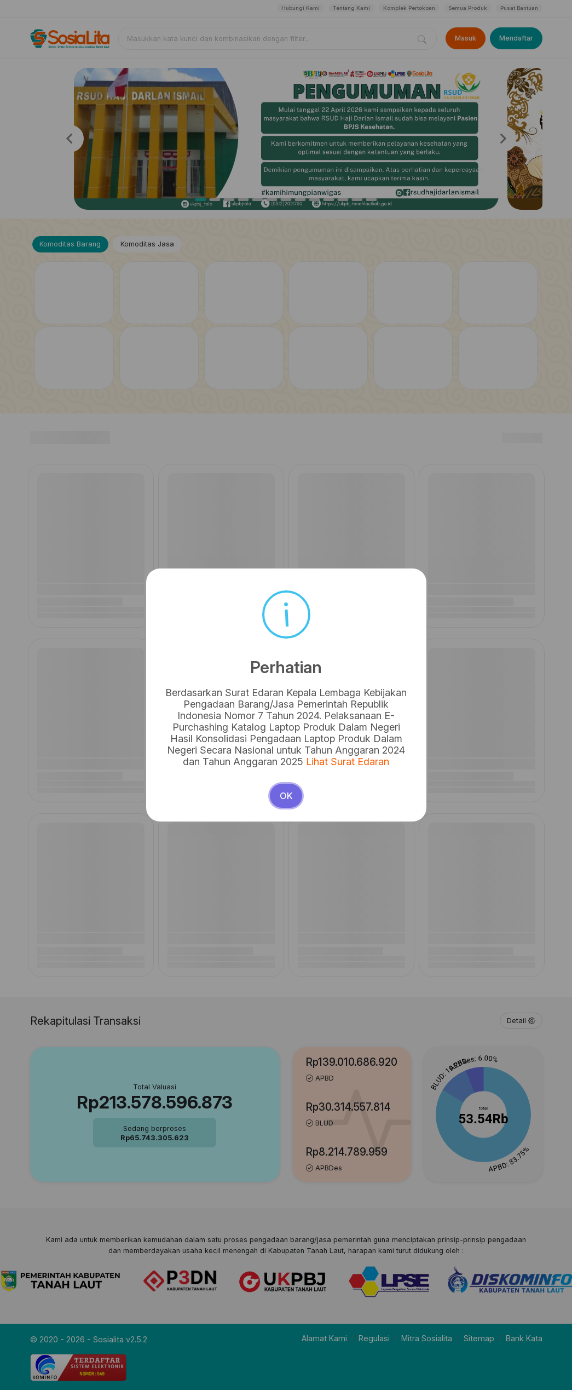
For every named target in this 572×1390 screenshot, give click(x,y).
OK (286, 762)
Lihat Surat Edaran (342, 731)
